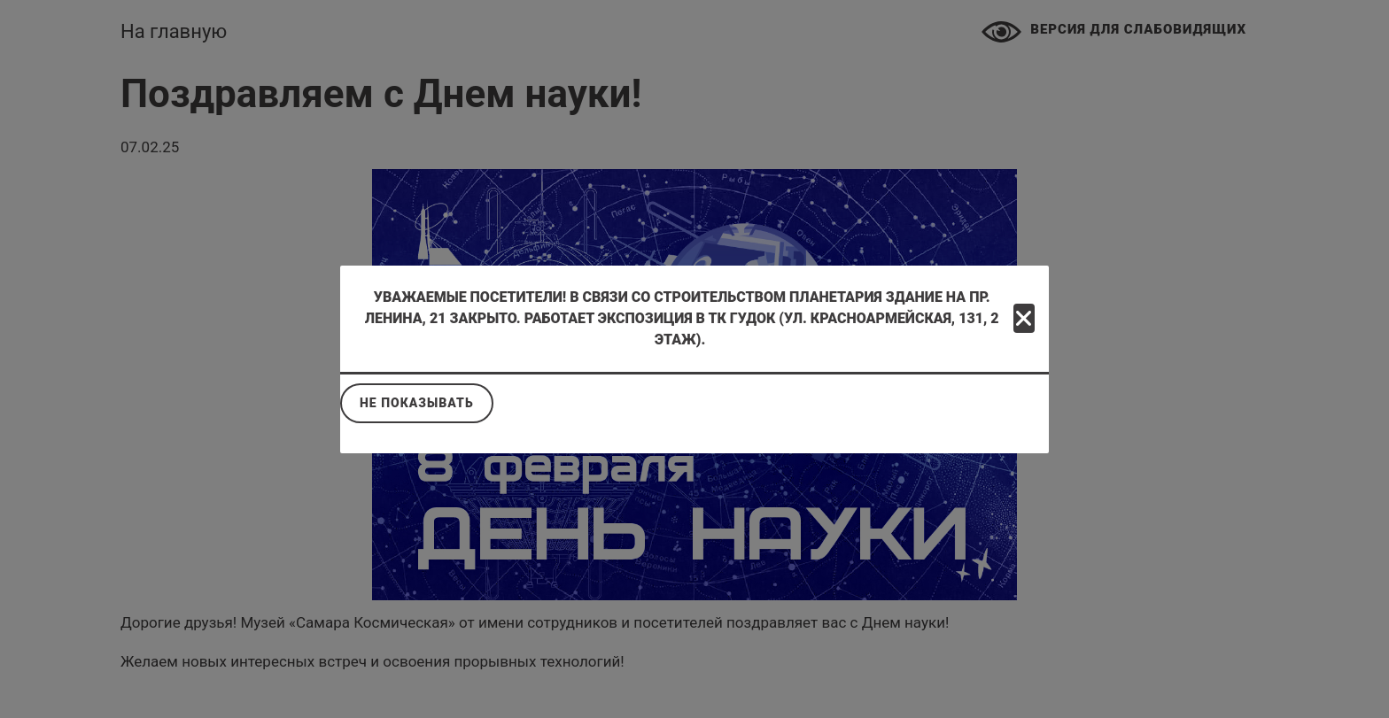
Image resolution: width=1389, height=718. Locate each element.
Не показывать (417, 403)
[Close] (1024, 318)
